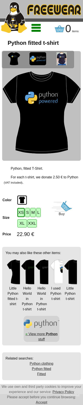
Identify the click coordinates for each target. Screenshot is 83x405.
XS (21, 212)
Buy (62, 214)
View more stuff (42, 334)
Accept (41, 402)
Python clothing (41, 363)
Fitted (41, 374)
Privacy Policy (63, 392)
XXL (32, 223)
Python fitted (41, 369)
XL (22, 223)
